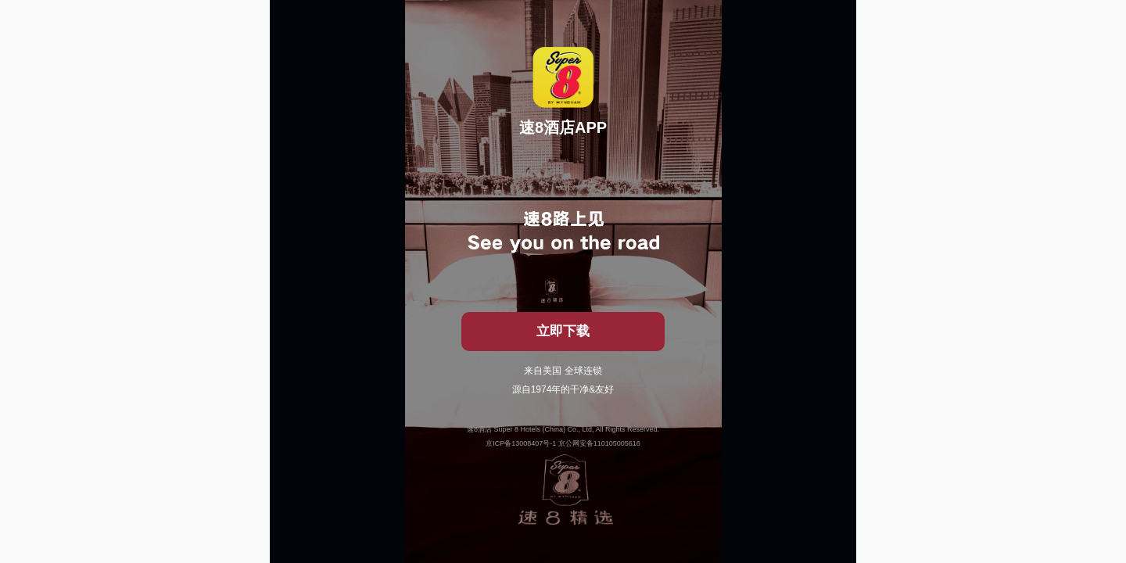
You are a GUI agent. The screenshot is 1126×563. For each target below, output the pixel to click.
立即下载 (563, 331)
